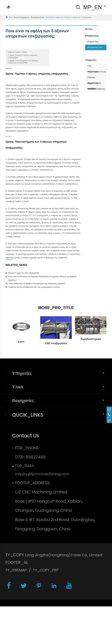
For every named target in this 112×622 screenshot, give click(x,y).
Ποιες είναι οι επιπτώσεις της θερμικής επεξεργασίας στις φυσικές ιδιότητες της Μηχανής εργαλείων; (42, 278)
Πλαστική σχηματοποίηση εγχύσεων (94, 78)
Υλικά (18, 389)
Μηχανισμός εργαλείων (92, 84)
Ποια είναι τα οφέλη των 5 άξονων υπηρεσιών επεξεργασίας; (68, 17)
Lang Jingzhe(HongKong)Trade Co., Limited (48, 569)
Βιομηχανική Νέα (37, 17)
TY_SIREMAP (17, 585)
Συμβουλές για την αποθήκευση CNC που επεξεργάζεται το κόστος (34, 287)
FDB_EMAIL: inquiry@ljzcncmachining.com (45, 475)
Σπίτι (11, 17)
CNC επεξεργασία (92, 67)
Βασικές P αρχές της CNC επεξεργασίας (23, 273)
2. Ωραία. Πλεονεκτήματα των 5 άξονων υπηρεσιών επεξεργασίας (23, 62)
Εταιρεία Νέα (92, 41)
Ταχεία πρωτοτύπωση (96, 72)
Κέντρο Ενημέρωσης (22, 17)
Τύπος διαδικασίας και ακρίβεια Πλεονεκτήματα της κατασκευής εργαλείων (36, 284)
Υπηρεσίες (90, 60)
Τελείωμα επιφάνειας (96, 89)
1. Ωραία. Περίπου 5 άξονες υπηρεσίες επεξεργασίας (23, 56)
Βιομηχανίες (24, 404)
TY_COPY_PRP (50, 585)
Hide (24, 52)
